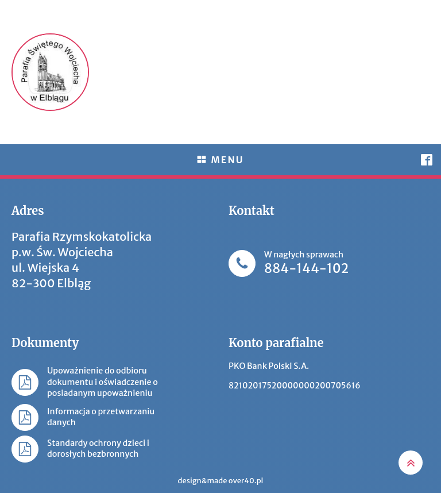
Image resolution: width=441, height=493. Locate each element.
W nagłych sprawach (306, 263)
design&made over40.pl (221, 481)
